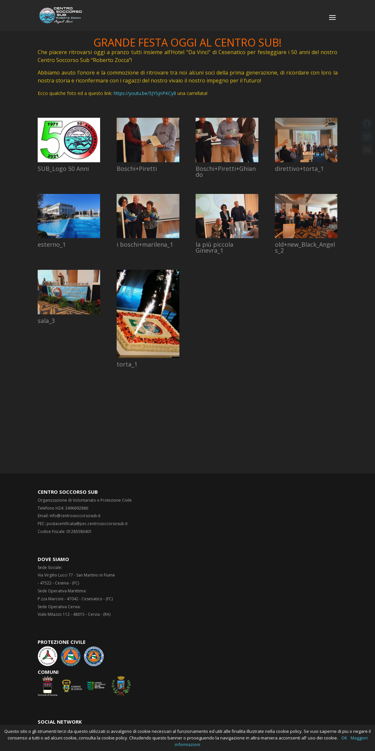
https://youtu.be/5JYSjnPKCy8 (145, 93)
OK (344, 738)
